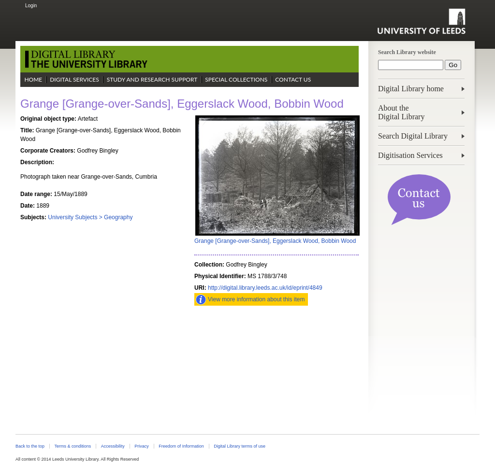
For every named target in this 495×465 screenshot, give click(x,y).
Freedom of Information (181, 446)
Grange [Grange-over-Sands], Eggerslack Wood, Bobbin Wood (275, 241)
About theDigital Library (401, 112)
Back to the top (29, 446)
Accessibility (113, 446)
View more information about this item (256, 299)
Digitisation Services (410, 155)
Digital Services (74, 79)
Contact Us (293, 79)
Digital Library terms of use (239, 446)
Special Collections (236, 79)
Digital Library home (411, 89)
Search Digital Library (413, 136)
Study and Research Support (152, 79)
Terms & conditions (72, 446)
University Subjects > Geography (90, 217)
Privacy (141, 446)
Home (33, 79)
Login (31, 5)
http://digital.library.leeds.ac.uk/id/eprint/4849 (265, 287)
